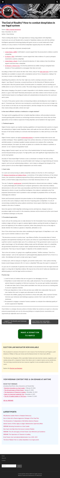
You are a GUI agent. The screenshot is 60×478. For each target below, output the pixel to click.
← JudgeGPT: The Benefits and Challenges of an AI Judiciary (15, 321)
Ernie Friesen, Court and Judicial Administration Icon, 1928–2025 (20, 437)
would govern (18, 183)
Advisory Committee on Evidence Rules (15, 175)
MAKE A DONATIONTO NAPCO (30, 334)
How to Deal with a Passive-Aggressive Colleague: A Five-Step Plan (21, 418)
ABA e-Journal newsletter (13, 29)
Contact (3, 460)
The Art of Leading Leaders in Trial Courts (15, 396)
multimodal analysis (27, 137)
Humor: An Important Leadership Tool (14, 394)
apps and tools (44, 71)
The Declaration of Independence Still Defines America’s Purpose (20, 421)
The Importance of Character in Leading (15, 392)
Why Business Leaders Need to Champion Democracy (17, 415)
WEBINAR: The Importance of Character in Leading (16, 434)
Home (3, 456)
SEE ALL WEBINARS (8, 400)
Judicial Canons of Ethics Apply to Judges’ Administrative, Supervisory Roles (23, 423)
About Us (4, 458)
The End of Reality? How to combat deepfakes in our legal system (21, 440)
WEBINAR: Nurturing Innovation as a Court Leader (16, 426)
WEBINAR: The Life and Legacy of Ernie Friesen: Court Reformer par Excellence (24, 431)
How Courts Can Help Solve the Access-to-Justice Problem (18, 429)
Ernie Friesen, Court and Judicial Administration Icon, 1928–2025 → (41, 321)
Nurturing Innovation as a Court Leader (14, 388)
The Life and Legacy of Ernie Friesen (14, 390)
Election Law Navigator (16, 368)
